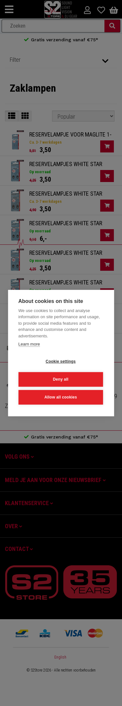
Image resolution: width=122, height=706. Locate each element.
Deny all (61, 379)
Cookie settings (60, 361)
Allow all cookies (60, 397)
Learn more (29, 344)
